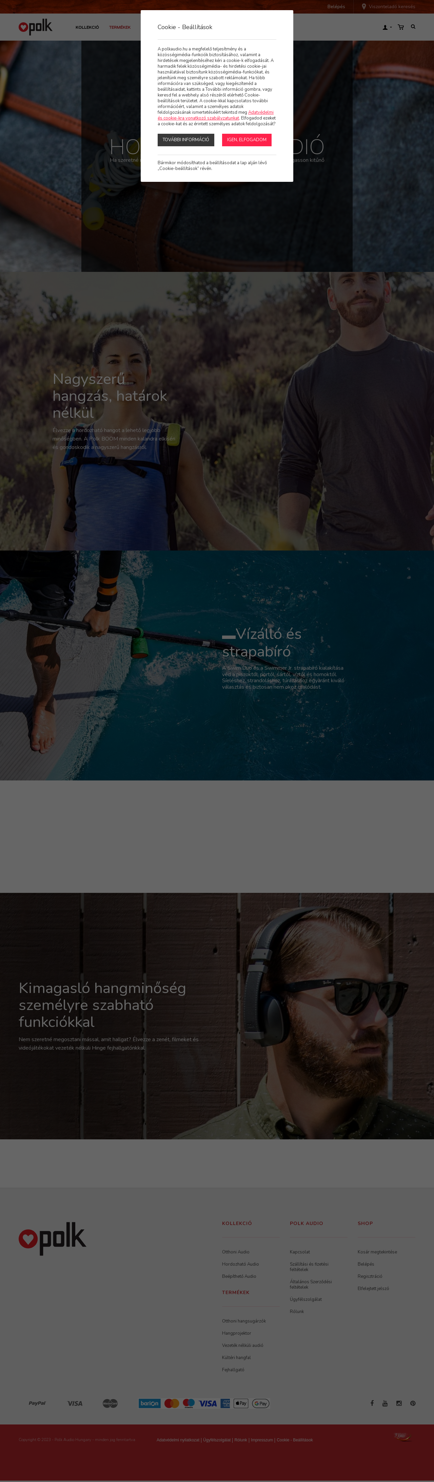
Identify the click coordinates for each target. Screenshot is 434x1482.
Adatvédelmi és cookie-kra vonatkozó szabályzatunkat (216, 115)
